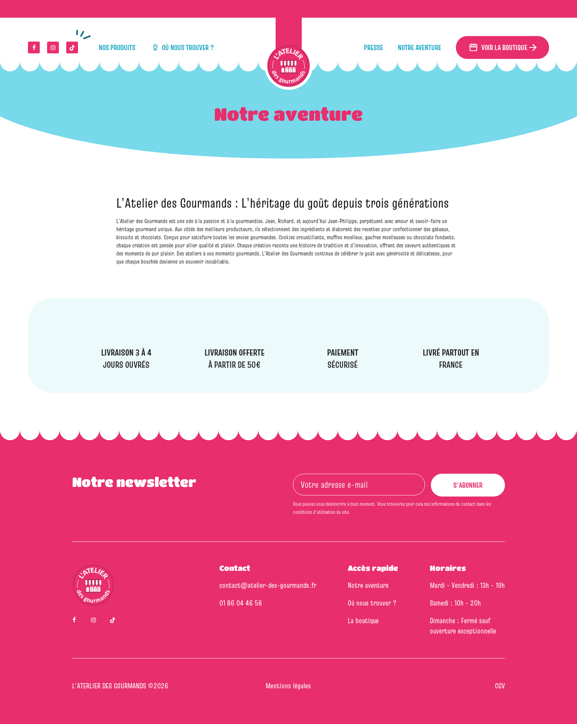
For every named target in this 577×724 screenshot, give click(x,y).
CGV (500, 686)
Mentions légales (288, 686)
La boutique (363, 620)
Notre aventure (419, 47)
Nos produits (117, 47)
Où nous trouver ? (182, 47)
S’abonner (473, 488)
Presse (373, 47)
